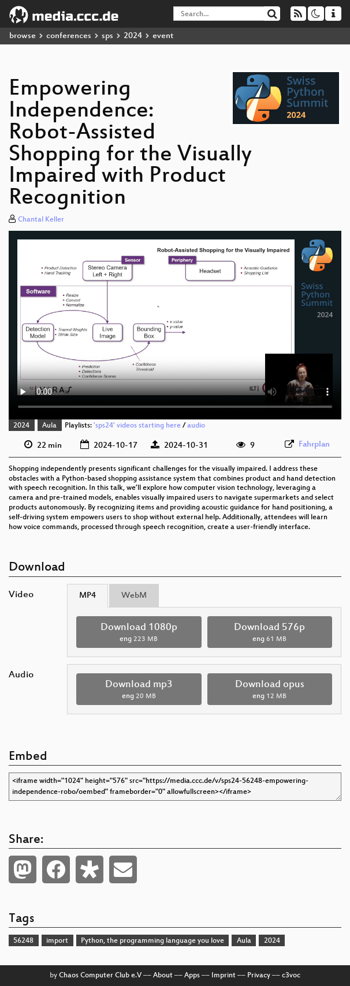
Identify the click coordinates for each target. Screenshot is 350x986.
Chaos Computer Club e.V (100, 976)
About (163, 976)
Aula (49, 426)
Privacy (258, 976)
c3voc (291, 976)
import (57, 941)
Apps (192, 976)
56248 (23, 941)
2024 (133, 36)
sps (107, 36)
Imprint (223, 976)
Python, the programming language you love (152, 941)
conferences (68, 36)
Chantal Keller (41, 220)
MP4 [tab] (87, 596)
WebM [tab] (134, 596)
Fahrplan (314, 444)
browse (22, 36)
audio (196, 426)
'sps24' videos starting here (137, 426)
